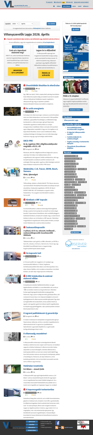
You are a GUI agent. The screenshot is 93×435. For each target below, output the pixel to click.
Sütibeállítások (32, 430)
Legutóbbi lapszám (67, 427)
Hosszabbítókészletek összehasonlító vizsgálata (75, 128)
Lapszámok (66, 6)
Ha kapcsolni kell (33, 253)
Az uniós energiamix (35, 108)
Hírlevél (69, 2)
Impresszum (32, 421)
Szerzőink (31, 424)
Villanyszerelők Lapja (71, 120)
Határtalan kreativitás (33, 365)
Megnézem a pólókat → (76, 110)
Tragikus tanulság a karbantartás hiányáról (78, 142)
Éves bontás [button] (51, 24)
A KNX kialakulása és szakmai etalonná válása (37, 277)
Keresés (49, 2)
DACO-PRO (28, 140)
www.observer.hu (76, 248)
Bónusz (85, 6)
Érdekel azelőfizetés (46, 74)
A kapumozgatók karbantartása (40, 389)
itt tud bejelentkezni (48, 42)
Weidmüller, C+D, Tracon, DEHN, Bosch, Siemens (40, 170)
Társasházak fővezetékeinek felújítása (76, 147)
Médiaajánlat (37, 28)
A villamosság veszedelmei (35, 333)
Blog (74, 6)
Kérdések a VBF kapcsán (36, 199)
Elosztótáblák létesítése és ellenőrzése (43, 85)
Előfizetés (59, 2)
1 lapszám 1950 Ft (17, 47)
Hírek (59, 6)
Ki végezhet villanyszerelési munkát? (76, 133)
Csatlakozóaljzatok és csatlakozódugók (74, 138)
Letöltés (76, 29)
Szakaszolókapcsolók (35, 227)
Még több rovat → (75, 232)
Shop (79, 6)
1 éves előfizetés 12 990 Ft (46, 47)
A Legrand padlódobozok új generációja (40, 313)
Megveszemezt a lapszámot (18, 71)
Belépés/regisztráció (81, 2)
